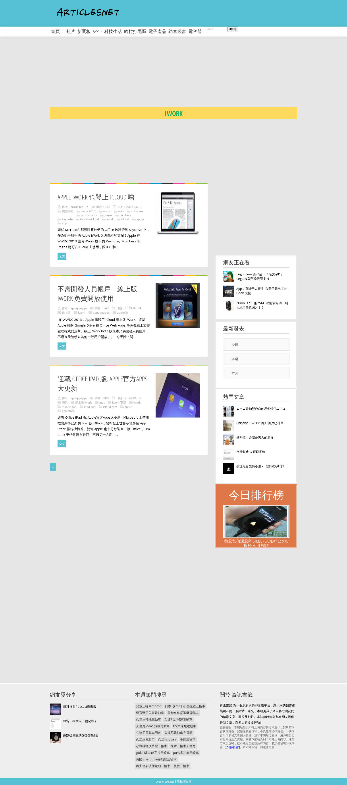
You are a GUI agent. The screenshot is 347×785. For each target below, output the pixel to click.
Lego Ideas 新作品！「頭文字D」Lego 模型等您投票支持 (259, 276)
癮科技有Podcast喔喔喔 (79, 706)
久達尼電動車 (145, 739)
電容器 (195, 31)
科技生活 (113, 31)
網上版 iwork (83, 402)
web (121, 211)
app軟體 (122, 312)
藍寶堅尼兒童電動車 (150, 713)
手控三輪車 (187, 739)
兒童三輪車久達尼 (183, 746)
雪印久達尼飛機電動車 (183, 713)
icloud (125, 219)
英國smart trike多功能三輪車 (156, 759)
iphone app (69, 407)
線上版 (66, 312)
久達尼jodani (167, 739)
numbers (125, 215)
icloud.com (110, 407)
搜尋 (233, 29)
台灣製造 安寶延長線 (250, 452)
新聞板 (84, 31)
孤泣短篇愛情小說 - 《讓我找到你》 (261, 466)
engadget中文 (80, 207)
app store (68, 411)
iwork (110, 219)
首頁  (57, 31)
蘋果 (65, 402)
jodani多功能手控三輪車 (153, 752)
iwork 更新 (119, 402)
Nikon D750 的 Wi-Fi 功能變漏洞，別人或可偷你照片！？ (262, 305)
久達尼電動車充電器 (178, 733)
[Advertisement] (182, 75)
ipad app (90, 407)
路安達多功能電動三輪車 (153, 766)
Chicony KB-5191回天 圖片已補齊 (259, 423)
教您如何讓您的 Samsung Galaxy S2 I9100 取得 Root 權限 (256, 543)
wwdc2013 (88, 211)
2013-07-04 (133, 308)
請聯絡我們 (233, 747)
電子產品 (157, 31)
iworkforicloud (89, 219)
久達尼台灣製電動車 (178, 719)
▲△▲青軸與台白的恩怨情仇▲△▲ (261, 408)
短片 (70, 31)
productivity (89, 215)
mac (102, 402)
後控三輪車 (181, 766)
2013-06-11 (134, 207)
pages (108, 215)
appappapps (79, 308)
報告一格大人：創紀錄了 (80, 721)
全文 (62, 256)
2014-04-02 (133, 398)
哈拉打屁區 (135, 31)
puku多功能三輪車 (186, 752)
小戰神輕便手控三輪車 (151, 746)
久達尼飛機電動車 (148, 719)
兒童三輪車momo (148, 706)
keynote (67, 219)
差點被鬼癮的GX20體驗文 (80, 735)
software (137, 211)
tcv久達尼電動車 (184, 726)
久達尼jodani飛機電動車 (153, 726)
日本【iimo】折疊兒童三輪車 (185, 706)
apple (97, 31)
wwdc (107, 211)
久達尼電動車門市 (148, 733)
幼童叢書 (177, 31)
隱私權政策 (184, 781)
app (64, 223)
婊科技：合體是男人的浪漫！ (256, 437)
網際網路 (67, 211)
